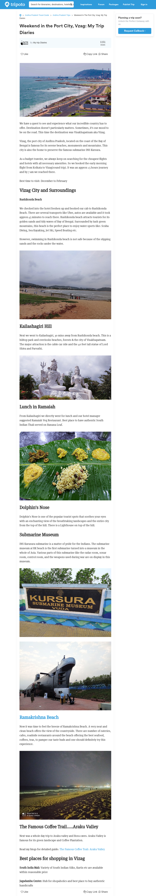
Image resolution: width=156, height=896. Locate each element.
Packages (113, 4)
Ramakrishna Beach (39, 717)
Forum (101, 4)
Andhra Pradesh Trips (61, 15)
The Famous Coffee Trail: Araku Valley (82, 849)
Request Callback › (134, 31)
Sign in (144, 4)
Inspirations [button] (87, 4)
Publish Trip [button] (129, 4)
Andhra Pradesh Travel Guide (37, 15)
